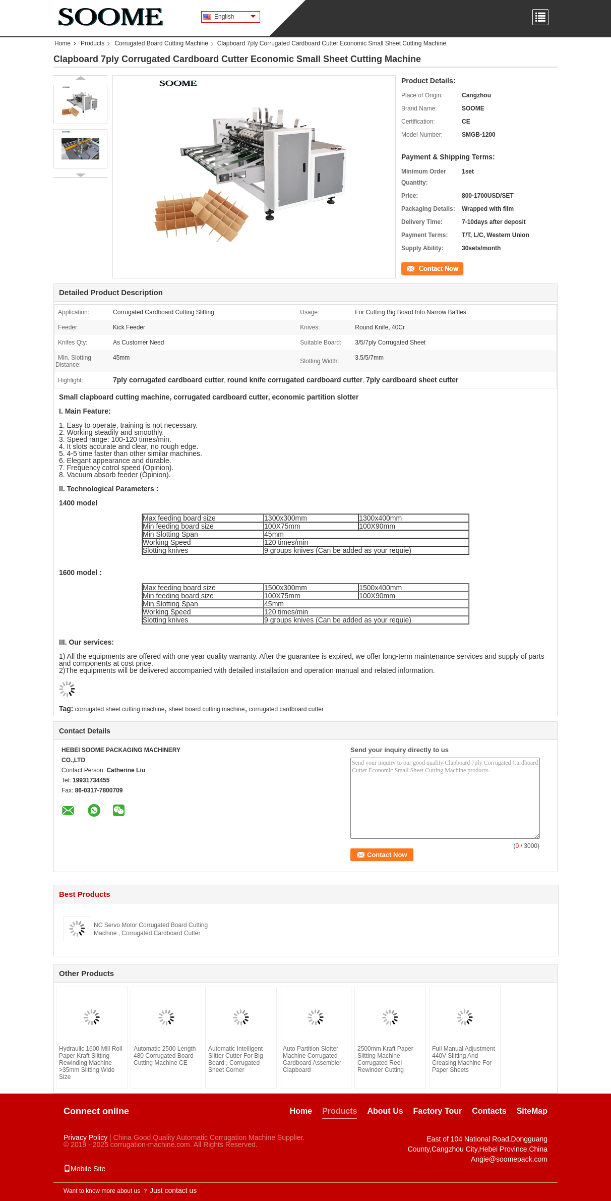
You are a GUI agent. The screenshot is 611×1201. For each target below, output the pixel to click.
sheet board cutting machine (207, 709)
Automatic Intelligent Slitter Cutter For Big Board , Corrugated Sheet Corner (235, 1059)
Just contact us (173, 1190)
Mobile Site (84, 1169)
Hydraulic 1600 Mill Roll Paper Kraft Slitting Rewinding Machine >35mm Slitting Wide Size (90, 1062)
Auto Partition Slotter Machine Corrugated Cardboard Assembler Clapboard (312, 1059)
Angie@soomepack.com (509, 1159)
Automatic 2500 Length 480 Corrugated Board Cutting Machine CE (165, 1055)
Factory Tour (437, 1111)
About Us (385, 1111)
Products (92, 43)
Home (62, 43)
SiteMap (532, 1111)
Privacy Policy (85, 1137)
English (235, 16)
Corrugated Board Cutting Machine (161, 43)
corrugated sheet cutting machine (119, 709)
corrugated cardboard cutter (286, 709)
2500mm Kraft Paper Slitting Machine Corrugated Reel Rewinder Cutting (385, 1059)
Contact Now (418, 267)
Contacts (489, 1111)
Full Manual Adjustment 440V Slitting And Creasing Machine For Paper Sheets (463, 1059)
